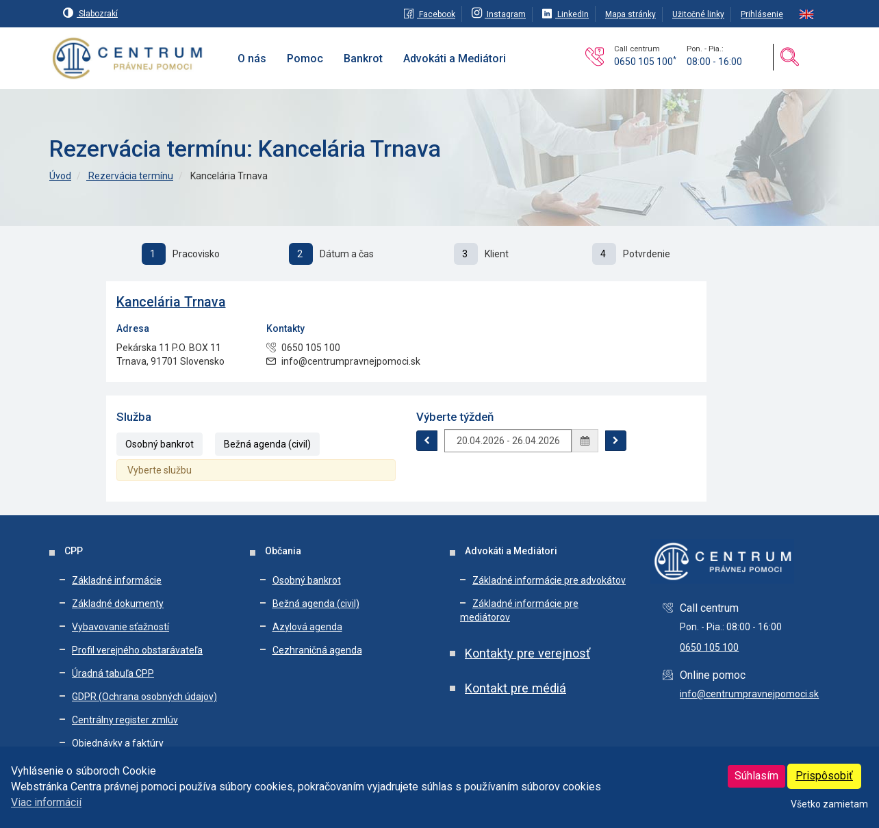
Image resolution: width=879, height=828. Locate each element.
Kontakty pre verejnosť (527, 653)
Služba (133, 417)
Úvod (60, 175)
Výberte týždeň (455, 417)
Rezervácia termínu (129, 175)
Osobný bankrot (159, 444)
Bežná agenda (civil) (267, 444)
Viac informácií (46, 802)
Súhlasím (756, 775)
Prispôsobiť (824, 775)
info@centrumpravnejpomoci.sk (749, 693)
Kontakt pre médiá (515, 688)
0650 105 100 (645, 61)
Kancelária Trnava (171, 302)
